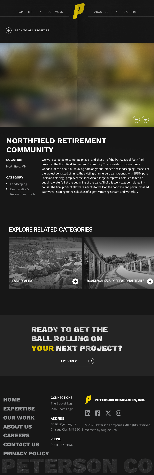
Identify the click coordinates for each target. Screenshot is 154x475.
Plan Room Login (62, 409)
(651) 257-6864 (62, 445)
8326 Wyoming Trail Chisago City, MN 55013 (67, 426)
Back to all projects (27, 30)
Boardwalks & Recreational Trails (22, 191)
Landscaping (18, 184)
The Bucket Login (62, 403)
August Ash (109, 430)
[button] (136, 119)
